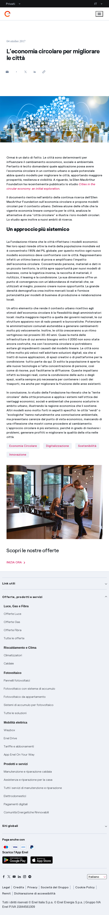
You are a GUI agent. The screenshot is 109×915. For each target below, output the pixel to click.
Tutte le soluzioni (15, 713)
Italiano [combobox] (94, 877)
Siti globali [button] (10, 826)
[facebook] (3, 876)
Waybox (9, 730)
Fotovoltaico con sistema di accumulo (29, 688)
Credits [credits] (18, 887)
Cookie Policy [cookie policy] (85, 887)
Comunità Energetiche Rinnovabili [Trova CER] (26, 812)
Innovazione (17, 454)
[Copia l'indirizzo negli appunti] (44, 72)
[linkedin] (19, 876)
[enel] (7, 14)
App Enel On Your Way (19, 754)
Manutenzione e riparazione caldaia (28, 771)
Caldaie (9, 663)
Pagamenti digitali (16, 804)
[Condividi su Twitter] (25, 72)
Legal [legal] (6, 887)
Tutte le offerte (14, 638)
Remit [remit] (6, 893)
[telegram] (29, 876)
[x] (8, 876)
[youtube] (14, 876)
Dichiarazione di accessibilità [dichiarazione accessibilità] (34, 893)
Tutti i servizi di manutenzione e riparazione (33, 788)
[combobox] (97, 876)
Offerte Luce (12, 614)
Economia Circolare (23, 446)
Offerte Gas (12, 622)
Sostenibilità (87, 446)
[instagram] (24, 876)
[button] (7, 72)
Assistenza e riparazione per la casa (28, 779)
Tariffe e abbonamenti (19, 746)
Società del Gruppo (55, 887)
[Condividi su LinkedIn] (34, 72)
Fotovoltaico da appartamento (25, 697)
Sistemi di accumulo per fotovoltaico (28, 705)
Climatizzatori (13, 655)
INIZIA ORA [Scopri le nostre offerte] (16, 562)
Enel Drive (10, 738)
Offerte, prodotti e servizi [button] (22, 597)
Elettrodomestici (15, 796)
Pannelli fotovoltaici (17, 680)
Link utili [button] (8, 583)
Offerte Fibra (12, 630)
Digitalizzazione (57, 446)
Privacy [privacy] (32, 887)
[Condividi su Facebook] (16, 72)
